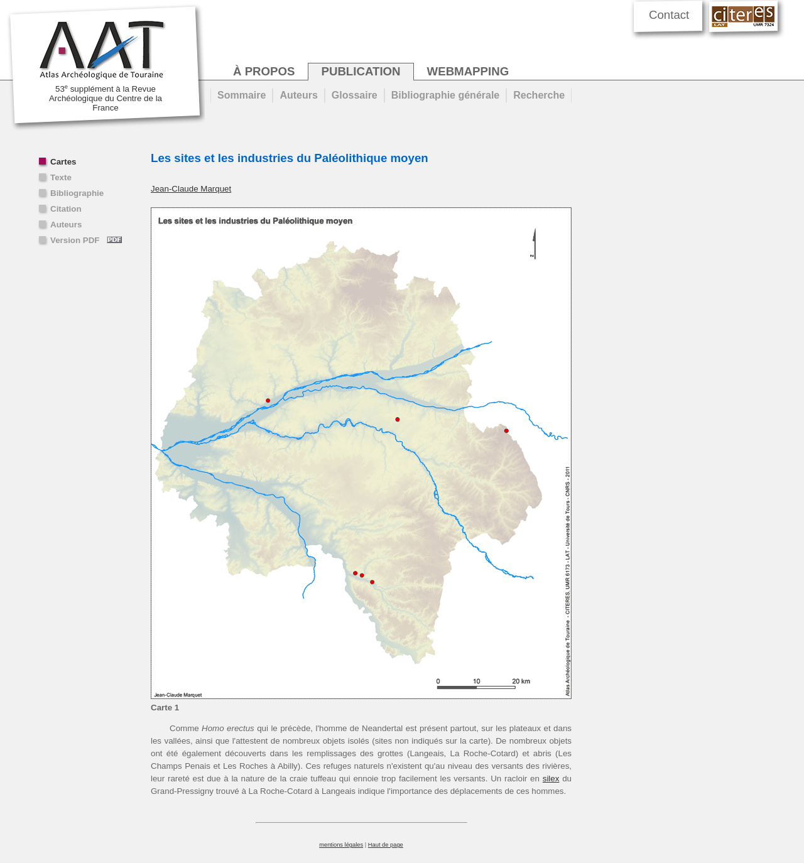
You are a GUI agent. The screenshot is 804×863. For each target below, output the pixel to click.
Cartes (63, 161)
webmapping (468, 71)
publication (360, 71)
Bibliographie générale (445, 95)
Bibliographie (77, 193)
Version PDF (86, 240)
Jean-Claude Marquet (191, 188)
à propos (264, 71)
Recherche (539, 95)
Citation (66, 209)
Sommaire (241, 95)
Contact (669, 14)
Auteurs (66, 224)
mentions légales (341, 845)
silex (551, 778)
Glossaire (355, 95)
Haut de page (385, 845)
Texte (61, 177)
